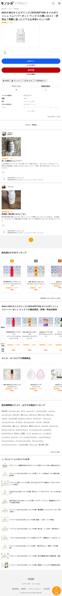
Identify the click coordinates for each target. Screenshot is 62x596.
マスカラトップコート (25, 418)
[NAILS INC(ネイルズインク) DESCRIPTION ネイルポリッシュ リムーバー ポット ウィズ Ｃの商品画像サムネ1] (5, 52)
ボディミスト (33, 444)
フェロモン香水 (23, 444)
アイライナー (37, 418)
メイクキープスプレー (30, 437)
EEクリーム (50, 415)
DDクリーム (41, 415)
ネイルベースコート (21, 430)
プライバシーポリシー (34, 589)
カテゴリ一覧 (26, 584)
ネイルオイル (47, 430)
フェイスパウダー (41, 411)
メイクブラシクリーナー (9, 444)
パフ (20, 437)
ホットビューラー (29, 422)
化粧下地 (4, 411)
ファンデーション (14, 411)
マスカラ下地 (12, 418)
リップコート (6, 437)
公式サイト (31, 61)
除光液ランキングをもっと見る (50, 298)
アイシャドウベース (8, 422)
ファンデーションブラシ (23, 441)
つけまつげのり (7, 426)
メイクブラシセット (45, 437)
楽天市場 (31, 70)
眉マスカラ (24, 426)
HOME (31, 579)
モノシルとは (36, 584)
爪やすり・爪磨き (19, 433)
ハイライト (51, 411)
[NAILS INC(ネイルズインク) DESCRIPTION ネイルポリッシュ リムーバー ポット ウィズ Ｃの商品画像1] (20, 35)
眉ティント (16, 426)
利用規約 (23, 589)
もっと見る (31, 111)
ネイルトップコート (8, 430)
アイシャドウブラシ (8, 441)
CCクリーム (33, 415)
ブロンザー (16, 415)
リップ (28, 433)
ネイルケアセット (7, 433)
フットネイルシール (35, 430)
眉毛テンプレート (34, 426)
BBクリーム (24, 415)
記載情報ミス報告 (54, 116)
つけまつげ (46, 422)
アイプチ (39, 422)
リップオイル (47, 433)
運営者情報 (15, 589)
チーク (23, 411)
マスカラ (4, 418)
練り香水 (41, 444)
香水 (47, 444)
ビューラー (14, 437)
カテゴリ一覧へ (55, 452)
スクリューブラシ (37, 441)
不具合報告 (46, 589)
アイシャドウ (47, 418)
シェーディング (7, 415)
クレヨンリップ (37, 433)
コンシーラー (30, 411)
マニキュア (44, 426)
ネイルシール (53, 426)
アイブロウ (19, 422)
